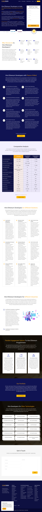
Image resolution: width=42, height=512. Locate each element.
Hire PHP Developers (21, 420)
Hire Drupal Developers (33, 433)
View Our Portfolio (21, 395)
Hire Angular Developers (21, 437)
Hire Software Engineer (23, 486)
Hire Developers (23, 1)
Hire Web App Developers (21, 416)
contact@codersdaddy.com (5, 489)
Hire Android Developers (21, 433)
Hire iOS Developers (34, 424)
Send (35, 472)
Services (20, 1)
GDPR (18, 505)
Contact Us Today (21, 197)
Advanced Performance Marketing (36, 489)
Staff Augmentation (14, 497)
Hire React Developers (29, 492)
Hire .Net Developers (8, 424)
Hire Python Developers (21, 424)
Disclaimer (14, 505)
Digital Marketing (28, 1)
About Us (33, 1)
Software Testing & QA (14, 500)
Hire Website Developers (23, 498)
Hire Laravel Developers (33, 420)
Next (25, 32)
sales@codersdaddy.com (5, 488)
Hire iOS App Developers (23, 492)
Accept (4, 508)
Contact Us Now (33, 25)
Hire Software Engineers (8, 416)
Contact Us (38, 1)
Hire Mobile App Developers (33, 416)
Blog (35, 1)
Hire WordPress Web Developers (8, 420)
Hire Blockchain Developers (8, 433)
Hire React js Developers (8, 437)
